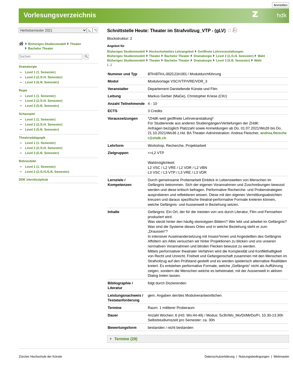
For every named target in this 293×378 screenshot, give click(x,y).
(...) (109, 64)
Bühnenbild (27, 161)
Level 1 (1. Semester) (40, 72)
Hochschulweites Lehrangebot (171, 51)
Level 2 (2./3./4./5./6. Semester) (47, 171)
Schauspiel (27, 113)
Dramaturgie (28, 66)
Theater (75, 44)
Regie (23, 90)
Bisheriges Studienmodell (47, 44)
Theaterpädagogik (32, 137)
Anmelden (281, 5)
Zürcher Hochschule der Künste (40, 356)
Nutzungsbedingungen (254, 356)
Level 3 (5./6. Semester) (42, 82)
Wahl (261, 56)
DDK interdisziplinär (33, 179)
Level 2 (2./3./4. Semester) (43, 77)
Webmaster (281, 356)
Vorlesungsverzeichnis (59, 15)
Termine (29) (125, 339)
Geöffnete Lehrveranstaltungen (220, 51)
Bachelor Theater (40, 48)
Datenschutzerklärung (220, 356)
